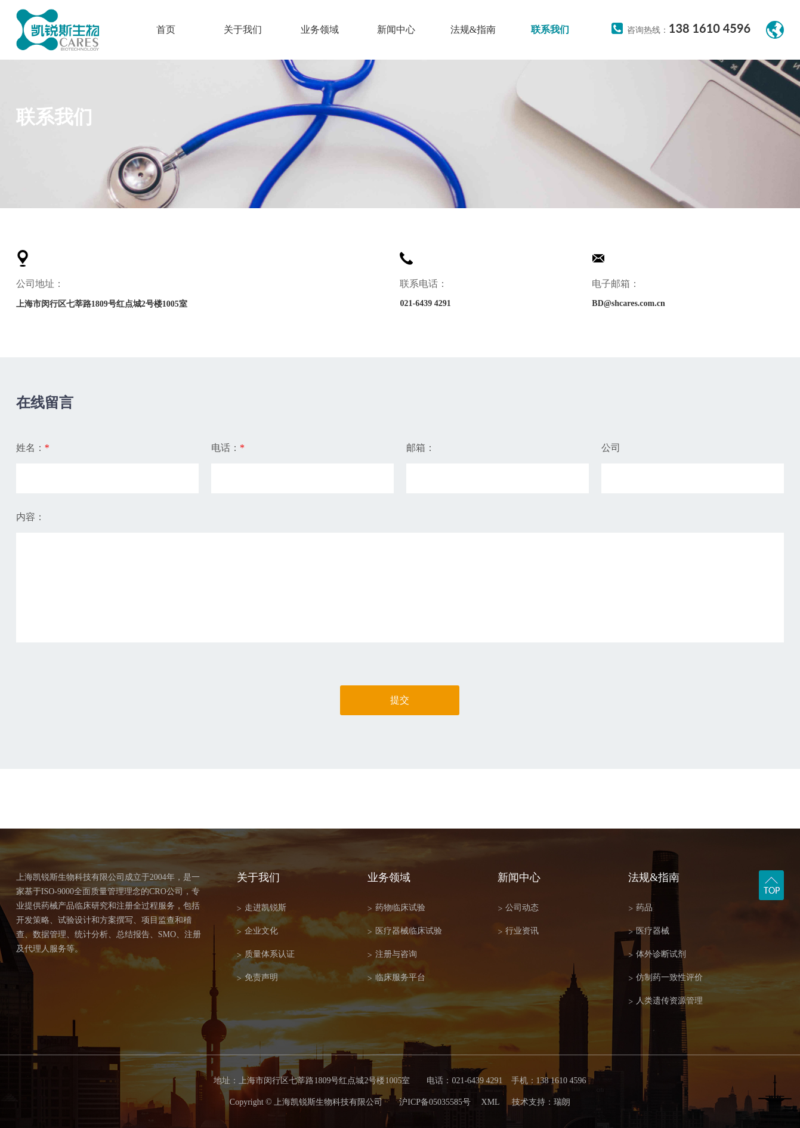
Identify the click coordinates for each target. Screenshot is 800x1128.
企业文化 (257, 931)
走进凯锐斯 (261, 908)
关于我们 (243, 29)
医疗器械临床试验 (404, 931)
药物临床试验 (396, 908)
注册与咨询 (392, 954)
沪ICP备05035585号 (435, 1102)
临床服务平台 (396, 978)
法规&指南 (473, 29)
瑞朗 (562, 1102)
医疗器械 (648, 931)
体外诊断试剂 (657, 954)
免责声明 (257, 978)
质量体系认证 (266, 954)
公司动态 (518, 908)
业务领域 (320, 29)
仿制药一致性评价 (665, 978)
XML (490, 1102)
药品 (640, 908)
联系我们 (550, 29)
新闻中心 (396, 29)
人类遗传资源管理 (665, 1001)
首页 (165, 29)
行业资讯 (518, 931)
